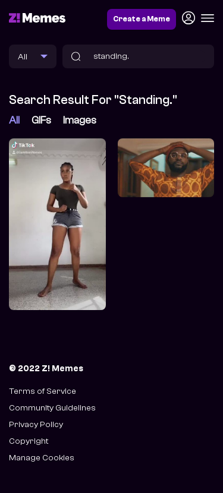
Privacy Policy (36, 424)
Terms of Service (42, 391)
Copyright (28, 441)
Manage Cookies (41, 458)
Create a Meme (141, 19)
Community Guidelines (52, 408)
